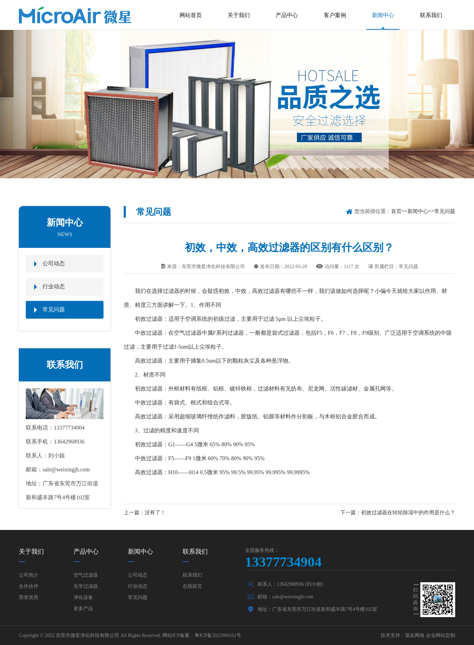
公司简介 (28, 575)
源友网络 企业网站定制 (430, 635)
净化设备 (83, 597)
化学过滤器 (86, 586)
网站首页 (190, 15)
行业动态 (54, 286)
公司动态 (54, 263)
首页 (396, 211)
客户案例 (335, 15)
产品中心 (287, 15)
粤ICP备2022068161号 (217, 635)
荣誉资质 (28, 597)
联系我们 (431, 15)
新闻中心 (383, 15)
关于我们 (239, 15)
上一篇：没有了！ (145, 512)
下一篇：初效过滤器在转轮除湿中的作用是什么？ (397, 512)
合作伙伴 (28, 586)
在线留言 (192, 586)
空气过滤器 (86, 575)
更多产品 (83, 608)
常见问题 (54, 309)
